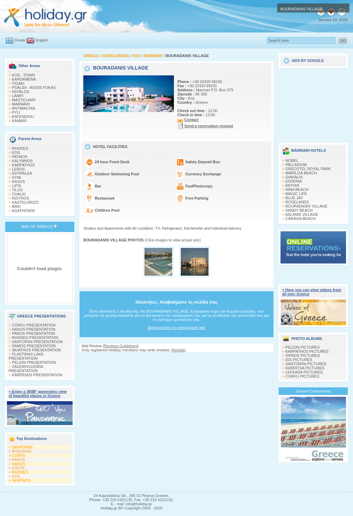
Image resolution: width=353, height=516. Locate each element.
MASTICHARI (24, 100)
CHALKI (19, 194)
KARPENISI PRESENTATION (37, 375)
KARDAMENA (24, 79)
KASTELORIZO (25, 202)
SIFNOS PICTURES (303, 355)
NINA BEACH (297, 189)
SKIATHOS (21, 480)
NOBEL (292, 160)
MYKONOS (21, 451)
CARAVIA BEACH (301, 218)
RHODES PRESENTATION (35, 337)
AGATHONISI (23, 211)
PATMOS (20, 157)
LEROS (18, 169)
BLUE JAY (294, 198)
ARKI (16, 206)
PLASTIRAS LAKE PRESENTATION (26, 356)
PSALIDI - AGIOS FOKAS (34, 87)
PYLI (16, 112)
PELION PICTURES (303, 347)
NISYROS (20, 198)
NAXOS (19, 464)
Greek (20, 40)
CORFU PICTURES (302, 376)
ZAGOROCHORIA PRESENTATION (26, 369)
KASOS (18, 181)
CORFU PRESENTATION (34, 325)
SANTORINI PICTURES (306, 364)
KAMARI (19, 121)
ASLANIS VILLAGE (301, 214)
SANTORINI (22, 447)
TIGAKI (18, 83)
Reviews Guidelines (121, 346)
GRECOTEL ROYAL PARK (308, 169)
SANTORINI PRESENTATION (37, 342)
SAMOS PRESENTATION (34, 346)
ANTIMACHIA (23, 108)
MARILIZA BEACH (301, 173)
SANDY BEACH (299, 210)
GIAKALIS (294, 177)
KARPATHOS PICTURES (307, 351)
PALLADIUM (296, 165)
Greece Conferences (313, 391)
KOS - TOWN (23, 75)
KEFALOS (20, 92)
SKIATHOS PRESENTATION (36, 350)
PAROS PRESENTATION (33, 333)
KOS (16, 152)
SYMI (16, 177)
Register (178, 350)
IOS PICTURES (299, 360)
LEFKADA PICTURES (304, 372)
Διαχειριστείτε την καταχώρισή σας (176, 327)
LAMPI (18, 96)
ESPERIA (294, 181)
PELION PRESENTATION (34, 362)
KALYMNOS (22, 161)
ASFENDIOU (23, 116)
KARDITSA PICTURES (305, 368)
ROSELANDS (297, 202)
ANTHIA (292, 185)
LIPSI (16, 186)
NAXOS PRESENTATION (34, 329)
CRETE (18, 468)
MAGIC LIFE (296, 194)
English (42, 40)
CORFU (19, 455)
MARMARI (21, 104)
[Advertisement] (313, 103)
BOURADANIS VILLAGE (307, 206)
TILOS (17, 190)
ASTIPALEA (22, 173)
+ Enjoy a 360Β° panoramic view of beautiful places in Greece (38, 393)
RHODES (20, 148)
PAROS (18, 460)
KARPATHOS (23, 165)
